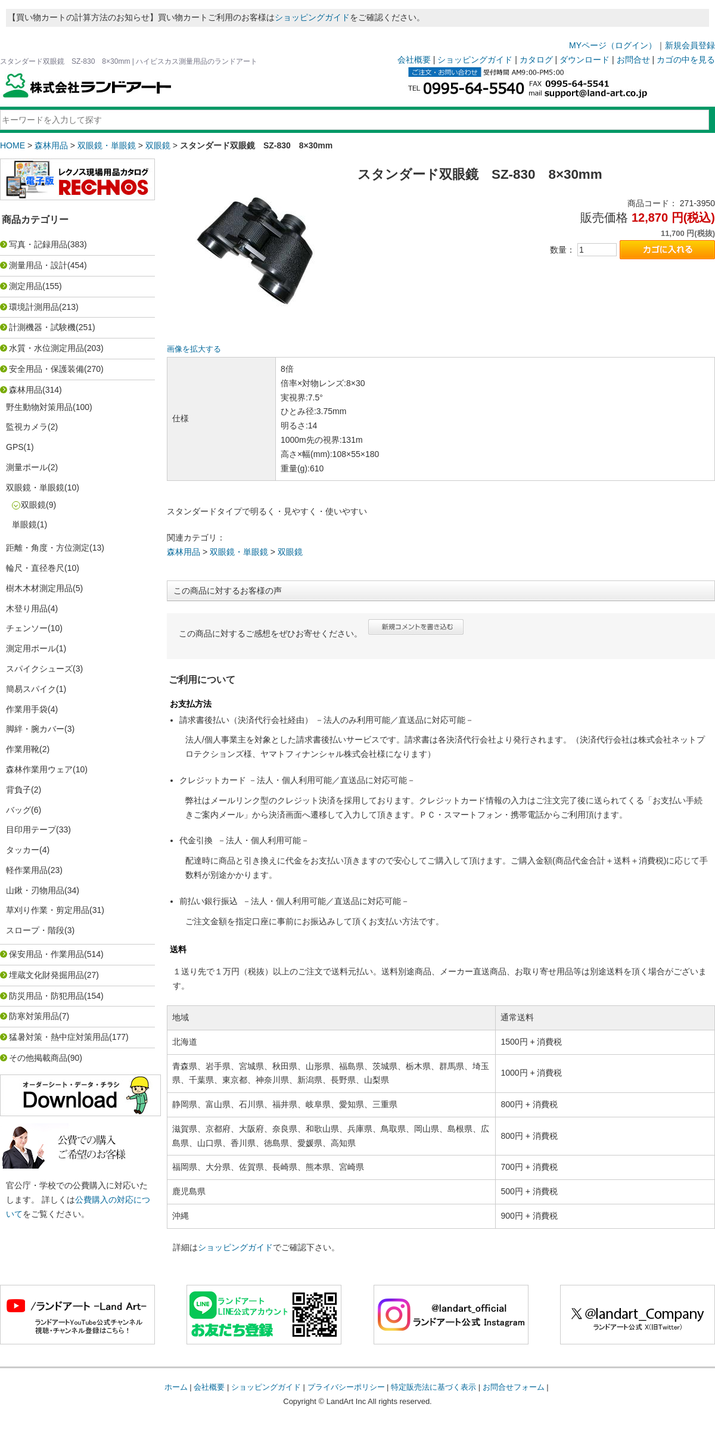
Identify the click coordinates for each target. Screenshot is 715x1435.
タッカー (22, 850)
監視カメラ (27, 426)
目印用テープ (31, 829)
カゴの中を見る (686, 59)
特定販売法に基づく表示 (433, 1387)
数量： (562, 249)
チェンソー (27, 628)
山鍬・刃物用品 (35, 890)
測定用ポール (31, 648)
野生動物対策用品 (39, 407)
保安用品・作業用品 (46, 954)
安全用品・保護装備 (46, 369)
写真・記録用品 (38, 244)
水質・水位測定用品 (46, 348)
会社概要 (414, 59)
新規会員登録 (690, 45)
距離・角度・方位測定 (47, 547)
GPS (15, 447)
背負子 (18, 789)
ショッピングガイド (312, 17)
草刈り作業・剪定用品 (47, 910)
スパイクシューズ (39, 668)
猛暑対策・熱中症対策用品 (59, 1037)
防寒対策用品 (34, 1016)
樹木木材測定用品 (39, 588)
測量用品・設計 (38, 265)
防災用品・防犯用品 (46, 996)
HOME (12, 145)
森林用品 (51, 145)
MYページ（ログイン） (613, 45)
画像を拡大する (194, 349)
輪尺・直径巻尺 (35, 568)
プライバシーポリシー (346, 1387)
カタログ (536, 59)
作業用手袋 (27, 709)
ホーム (176, 1387)
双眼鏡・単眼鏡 (106, 145)
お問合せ (633, 59)
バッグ (18, 810)
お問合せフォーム (514, 1387)
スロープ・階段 (35, 930)
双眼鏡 (157, 145)
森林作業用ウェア (39, 769)
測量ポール (27, 467)
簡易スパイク (31, 689)
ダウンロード (584, 59)
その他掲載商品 (38, 1058)
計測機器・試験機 (42, 327)
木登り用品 (27, 608)
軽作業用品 (27, 870)
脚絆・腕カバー (35, 729)
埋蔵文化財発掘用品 (46, 975)
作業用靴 (22, 749)
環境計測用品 (34, 307)
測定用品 (25, 286)
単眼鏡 (24, 524)
